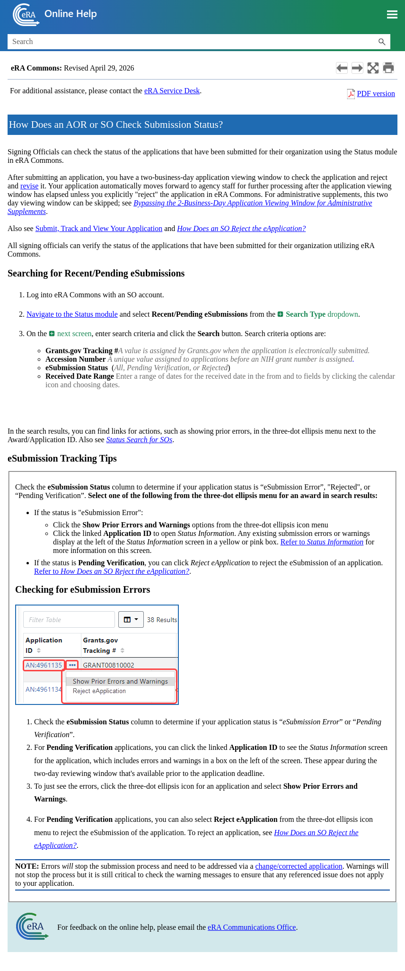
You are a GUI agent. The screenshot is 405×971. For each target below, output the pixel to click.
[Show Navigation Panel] (392, 14)
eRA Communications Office (252, 927)
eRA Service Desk (172, 91)
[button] (381, 41)
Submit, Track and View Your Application (99, 228)
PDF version (376, 93)
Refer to (322, 542)
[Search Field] (199, 41)
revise (29, 186)
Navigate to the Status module (72, 314)
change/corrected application (298, 866)
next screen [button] (70, 334)
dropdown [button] (318, 314)
